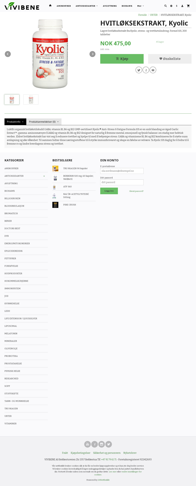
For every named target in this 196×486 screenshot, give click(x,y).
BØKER (8, 221)
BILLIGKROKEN (12, 198)
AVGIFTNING (110, 6)
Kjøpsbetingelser (80, 452)
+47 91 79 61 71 (108, 459)
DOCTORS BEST (12, 228)
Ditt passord (106, 178)
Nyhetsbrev (129, 452)
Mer (139, 6)
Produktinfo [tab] (13, 121)
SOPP (7, 386)
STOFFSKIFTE (11, 393)
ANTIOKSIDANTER (85, 6)
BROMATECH (11, 213)
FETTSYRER (10, 258)
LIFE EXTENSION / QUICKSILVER (20, 318)
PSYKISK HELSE (12, 371)
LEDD (7, 311)
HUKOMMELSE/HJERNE (16, 281)
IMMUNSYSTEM (12, 288)
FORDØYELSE (11, 266)
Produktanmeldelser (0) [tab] (42, 121)
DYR (6, 236)
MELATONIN (10, 333)
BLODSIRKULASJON (14, 206)
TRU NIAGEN (11, 408)
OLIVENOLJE (11, 348)
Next (95, 53)
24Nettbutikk (104, 480)
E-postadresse (107, 166)
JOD (6, 296)
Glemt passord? (136, 191)
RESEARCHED (11, 378)
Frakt (65, 452)
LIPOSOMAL (10, 326)
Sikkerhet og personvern (107, 452)
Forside (142, 15)
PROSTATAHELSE (13, 363)
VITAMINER (10, 423)
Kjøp (122, 59)
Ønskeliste (170, 59)
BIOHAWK (127, 6)
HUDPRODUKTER (13, 273)
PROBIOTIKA (11, 356)
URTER (8, 416)
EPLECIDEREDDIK (13, 251)
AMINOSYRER (64, 6)
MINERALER (10, 341)
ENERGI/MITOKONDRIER (17, 243)
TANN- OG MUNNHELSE (16, 401)
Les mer (113, 472)
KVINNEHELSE (11, 303)
